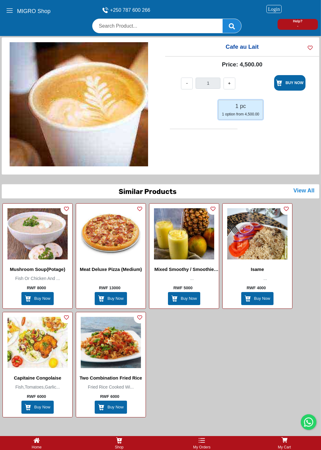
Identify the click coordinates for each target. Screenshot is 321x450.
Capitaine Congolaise (37, 377)
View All (303, 190)
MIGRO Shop (34, 11)
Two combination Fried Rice (110, 377)
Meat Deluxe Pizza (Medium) (111, 269)
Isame (257, 269)
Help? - (298, 23)
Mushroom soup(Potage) (37, 269)
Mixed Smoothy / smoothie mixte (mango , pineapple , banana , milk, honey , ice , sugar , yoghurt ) (184, 270)
